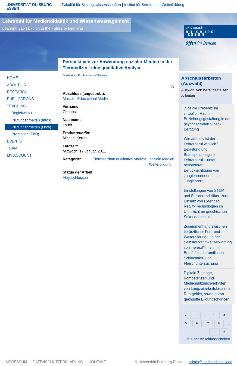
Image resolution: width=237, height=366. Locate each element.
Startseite (69, 75)
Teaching (16, 106)
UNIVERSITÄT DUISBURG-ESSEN (29, 6)
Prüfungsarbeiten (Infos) (31, 120)
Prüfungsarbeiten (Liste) (31, 127)
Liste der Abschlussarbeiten (207, 339)
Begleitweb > (22, 113)
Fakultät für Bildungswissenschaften (91, 5)
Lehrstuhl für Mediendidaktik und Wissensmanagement (65, 24)
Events (14, 141)
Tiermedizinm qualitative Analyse (120, 159)
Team (12, 148)
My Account (19, 155)
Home (12, 78)
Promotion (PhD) (25, 134)
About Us (16, 85)
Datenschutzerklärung (58, 362)
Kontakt (97, 362)
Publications (86, 75)
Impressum (16, 362)
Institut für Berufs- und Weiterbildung (154, 5)
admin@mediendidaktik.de (210, 362)
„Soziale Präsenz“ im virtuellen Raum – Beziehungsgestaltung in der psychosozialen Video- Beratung (207, 118)
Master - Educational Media (85, 99)
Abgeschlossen (75, 178)
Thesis (101, 75)
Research (17, 92)
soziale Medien (162, 159)
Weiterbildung (160, 164)
